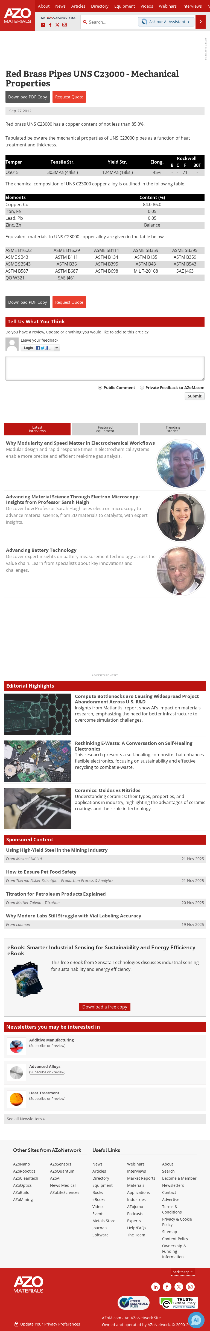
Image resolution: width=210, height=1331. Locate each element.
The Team (136, 1234)
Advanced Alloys (44, 1066)
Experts (134, 1220)
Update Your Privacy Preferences (47, 1324)
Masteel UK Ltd (29, 858)
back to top (183, 1271)
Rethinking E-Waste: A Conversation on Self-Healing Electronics (133, 746)
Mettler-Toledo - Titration (38, 902)
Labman (23, 924)
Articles (99, 1171)
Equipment (102, 1185)
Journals (99, 1227)
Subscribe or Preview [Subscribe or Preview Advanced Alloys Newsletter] (47, 1072)
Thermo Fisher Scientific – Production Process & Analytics (64, 880)
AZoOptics (22, 1185)
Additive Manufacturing (51, 1040)
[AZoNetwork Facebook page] (50, 25)
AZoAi (55, 1178)
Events (98, 1213)
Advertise (170, 1199)
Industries (136, 1199)
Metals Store (103, 1220)
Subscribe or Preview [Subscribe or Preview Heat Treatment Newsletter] (47, 1098)
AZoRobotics (24, 1171)
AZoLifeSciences (64, 1192)
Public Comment (119, 387)
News (97, 1164)
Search (168, 1171)
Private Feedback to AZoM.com (175, 387)
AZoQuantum (62, 1171)
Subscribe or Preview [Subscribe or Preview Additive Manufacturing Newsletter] (47, 1045)
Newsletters (173, 1185)
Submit (195, 396)
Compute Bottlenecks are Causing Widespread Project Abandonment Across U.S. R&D (137, 699)
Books (97, 1192)
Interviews (136, 1171)
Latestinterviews (37, 429)
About (167, 1164)
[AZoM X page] (57, 25)
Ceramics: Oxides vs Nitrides (107, 790)
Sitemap (169, 1231)
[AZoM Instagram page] (64, 25)
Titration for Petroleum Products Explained (56, 894)
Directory (100, 6)
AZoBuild (21, 1192)
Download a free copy (104, 1007)
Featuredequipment (105, 429)
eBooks (98, 1199)
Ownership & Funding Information (174, 1251)
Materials (135, 1185)
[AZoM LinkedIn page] (43, 25)
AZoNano (21, 1164)
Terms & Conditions (172, 1209)
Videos (98, 1206)
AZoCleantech (25, 1178)
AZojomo (135, 1206)
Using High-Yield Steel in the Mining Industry (57, 850)
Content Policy (175, 1238)
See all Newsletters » (26, 1118)
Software (100, 1234)
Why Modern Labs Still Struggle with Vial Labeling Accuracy (73, 916)
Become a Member (179, 1178)
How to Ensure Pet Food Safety (41, 872)
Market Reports (141, 1178)
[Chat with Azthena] (196, 1320)
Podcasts (135, 1213)
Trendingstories (173, 429)
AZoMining (23, 1199)
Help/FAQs (136, 1227)
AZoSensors (60, 1164)
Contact (169, 1192)
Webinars (136, 1164)
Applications (138, 1192)
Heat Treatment (44, 1092)
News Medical (63, 1185)
